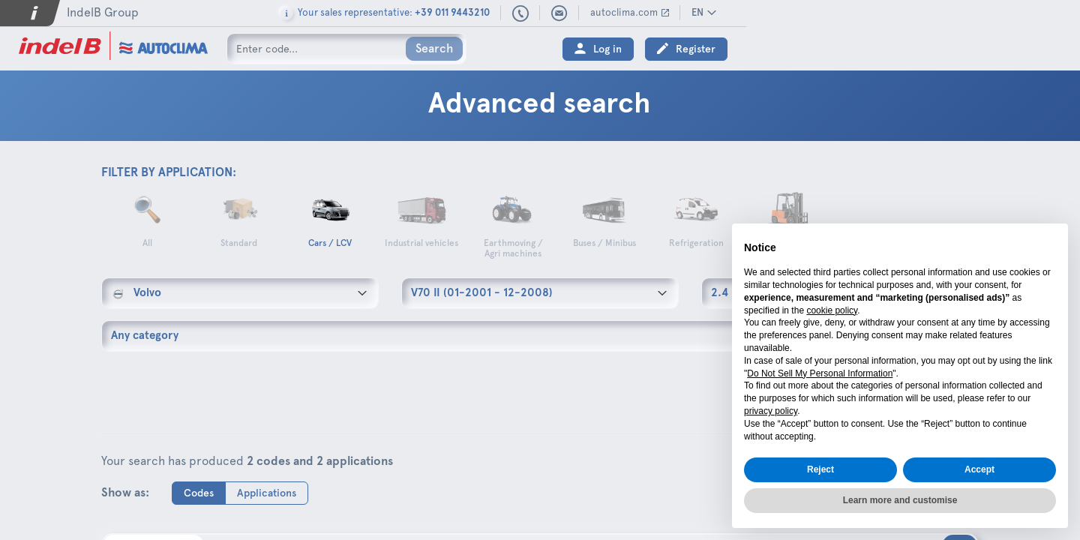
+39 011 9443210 (854, 14)
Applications (266, 492)
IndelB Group (103, 12)
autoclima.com (958, 12)
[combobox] (240, 293)
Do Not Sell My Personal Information (819, 373)
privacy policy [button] (770, 411)
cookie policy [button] (831, 310)
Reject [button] (820, 469)
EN (1031, 12)
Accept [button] (979, 469)
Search (434, 48)
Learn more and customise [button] (900, 500)
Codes (199, 492)
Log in (941, 49)
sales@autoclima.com (893, 13)
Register (1029, 49)
